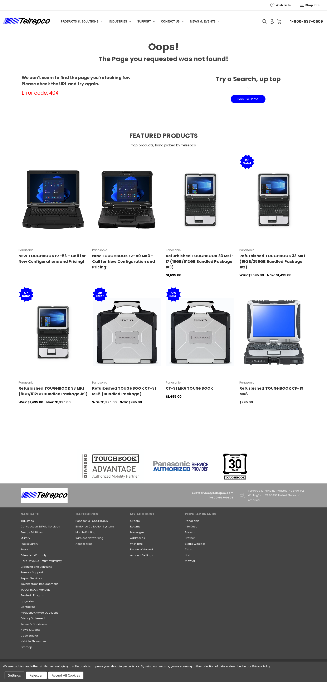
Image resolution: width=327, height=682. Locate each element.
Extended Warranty (34, 555)
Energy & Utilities (32, 532)
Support (146, 21)
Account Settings (141, 555)
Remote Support (32, 572)
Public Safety (29, 544)
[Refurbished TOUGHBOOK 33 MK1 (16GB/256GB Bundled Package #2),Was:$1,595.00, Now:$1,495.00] (274, 199)
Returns (135, 526)
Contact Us (172, 21)
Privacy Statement (33, 618)
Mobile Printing (85, 532)
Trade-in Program (33, 595)
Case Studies (30, 636)
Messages (137, 532)
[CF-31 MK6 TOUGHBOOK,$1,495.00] (200, 332)
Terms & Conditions (34, 624)
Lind (187, 555)
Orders (135, 521)
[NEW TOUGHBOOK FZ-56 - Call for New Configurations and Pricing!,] (53, 199)
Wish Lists (280, 5)
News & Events (204, 21)
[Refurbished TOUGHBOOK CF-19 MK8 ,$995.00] (274, 332)
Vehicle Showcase (33, 641)
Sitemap (26, 647)
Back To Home (248, 99)
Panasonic (192, 521)
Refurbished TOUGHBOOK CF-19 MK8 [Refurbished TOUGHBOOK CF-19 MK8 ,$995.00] (271, 391)
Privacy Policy (261, 666)
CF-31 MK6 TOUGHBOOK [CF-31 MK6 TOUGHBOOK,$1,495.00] (189, 388)
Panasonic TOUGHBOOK (91, 521)
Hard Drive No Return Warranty (41, 561)
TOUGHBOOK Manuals (35, 590)
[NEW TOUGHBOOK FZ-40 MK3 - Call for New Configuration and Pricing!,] (127, 199)
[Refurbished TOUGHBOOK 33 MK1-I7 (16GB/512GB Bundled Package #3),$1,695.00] (200, 199)
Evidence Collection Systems (94, 526)
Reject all (36, 675)
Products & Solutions (81, 21)
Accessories (83, 544)
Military (25, 538)
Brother (190, 538)
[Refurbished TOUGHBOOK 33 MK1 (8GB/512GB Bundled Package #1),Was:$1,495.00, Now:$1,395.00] (53, 332)
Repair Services (31, 578)
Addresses (137, 538)
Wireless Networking (89, 538)
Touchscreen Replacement (39, 584)
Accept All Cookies (66, 675)
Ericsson (190, 532)
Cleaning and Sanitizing (37, 567)
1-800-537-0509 (306, 21)
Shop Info (309, 5)
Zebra (189, 549)
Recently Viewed (141, 549)
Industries (120, 21)
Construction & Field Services (40, 526)
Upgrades (27, 601)
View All (190, 561)
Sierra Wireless (195, 544)
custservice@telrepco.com (212, 493)
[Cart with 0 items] (279, 21)
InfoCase (191, 526)
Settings (14, 675)
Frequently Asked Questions (39, 613)
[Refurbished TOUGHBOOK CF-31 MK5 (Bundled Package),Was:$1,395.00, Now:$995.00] (127, 332)
